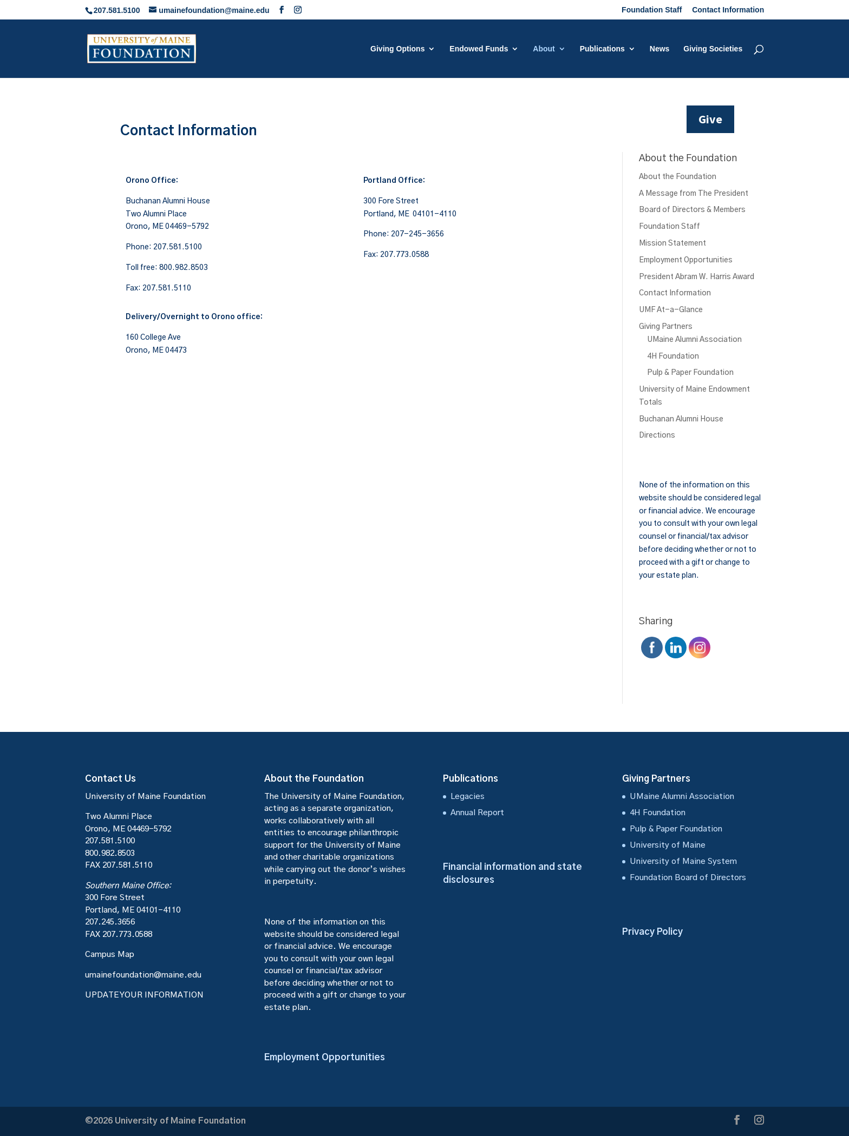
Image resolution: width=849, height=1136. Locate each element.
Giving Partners (666, 327)
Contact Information (728, 10)
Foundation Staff (652, 10)
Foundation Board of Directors (688, 878)
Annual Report (477, 813)
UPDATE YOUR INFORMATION (144, 995)
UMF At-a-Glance (671, 310)
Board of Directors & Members (692, 210)
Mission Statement (672, 243)
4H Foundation (673, 356)
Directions (657, 435)
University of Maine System (683, 861)
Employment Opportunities (686, 260)
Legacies (467, 796)
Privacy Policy (652, 931)
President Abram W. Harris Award (696, 277)
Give (710, 119)
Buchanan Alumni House (681, 419)
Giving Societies (712, 49)
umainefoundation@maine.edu (143, 975)
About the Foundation (677, 177)
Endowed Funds (478, 49)
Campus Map (109, 954)
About (543, 49)
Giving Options (397, 49)
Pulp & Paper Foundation (690, 373)
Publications (602, 49)
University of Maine (668, 845)
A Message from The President (693, 193)
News (660, 49)
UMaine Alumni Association (694, 340)
